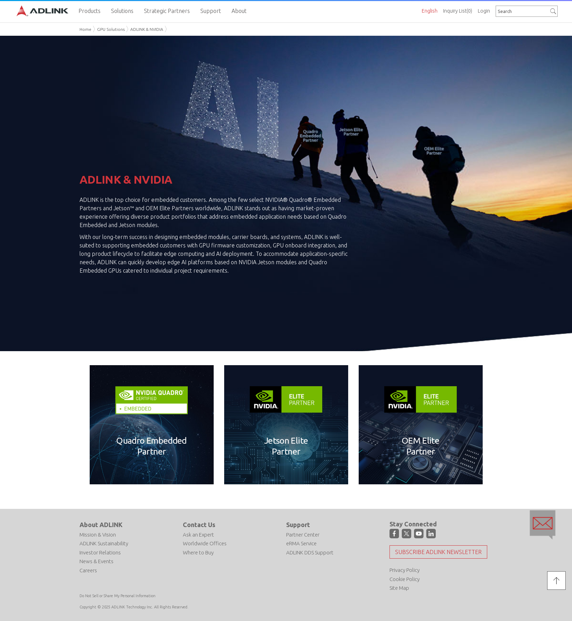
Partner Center (302, 535)
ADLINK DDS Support (309, 552)
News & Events (96, 561)
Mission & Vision (98, 535)
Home (85, 29)
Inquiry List (457, 11)
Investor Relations (100, 552)
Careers (88, 570)
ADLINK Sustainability (104, 543)
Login (484, 11)
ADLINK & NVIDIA (146, 29)
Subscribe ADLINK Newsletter (438, 552)
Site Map (399, 588)
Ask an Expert (198, 535)
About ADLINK (101, 524)
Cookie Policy (405, 579)
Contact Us (199, 524)
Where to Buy (198, 552)
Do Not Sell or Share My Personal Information (118, 596)
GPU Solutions (111, 29)
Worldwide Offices (205, 543)
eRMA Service (301, 543)
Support (298, 524)
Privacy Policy (405, 570)
